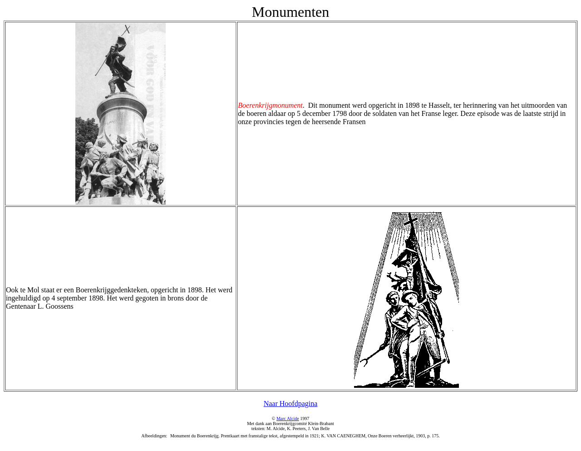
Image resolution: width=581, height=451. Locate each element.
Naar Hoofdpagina (291, 403)
